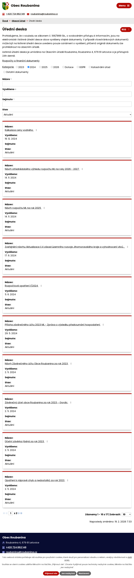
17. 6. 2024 (10, 256)
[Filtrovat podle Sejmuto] (67, 104)
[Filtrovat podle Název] (67, 84)
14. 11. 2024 (10, 178)
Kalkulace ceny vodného (21, 130)
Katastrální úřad (100, 67)
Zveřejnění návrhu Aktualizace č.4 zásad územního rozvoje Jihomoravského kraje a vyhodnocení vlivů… (67, 247)
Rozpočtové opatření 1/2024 (24, 286)
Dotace (69, 67)
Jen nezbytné (68, 573)
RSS (126, 30)
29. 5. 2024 (11, 333)
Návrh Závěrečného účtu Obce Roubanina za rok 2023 (39, 364)
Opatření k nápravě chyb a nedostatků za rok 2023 (37, 480)
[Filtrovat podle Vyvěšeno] (67, 94)
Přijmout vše (50, 573)
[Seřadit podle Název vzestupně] (11, 79)
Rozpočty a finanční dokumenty (21, 61)
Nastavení (84, 573)
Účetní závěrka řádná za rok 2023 (27, 442)
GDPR (82, 67)
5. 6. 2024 (10, 295)
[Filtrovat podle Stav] (67, 115)
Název (6, 79)
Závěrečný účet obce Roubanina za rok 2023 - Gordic (38, 403)
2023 (21, 67)
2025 (45, 67)
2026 (56, 67)
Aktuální (9, 153)
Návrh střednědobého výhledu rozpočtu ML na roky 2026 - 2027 (44, 169)
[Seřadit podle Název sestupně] (11, 80)
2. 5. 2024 (10, 372)
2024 (33, 67)
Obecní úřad (18, 21)
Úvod (5, 21)
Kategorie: (8, 67)
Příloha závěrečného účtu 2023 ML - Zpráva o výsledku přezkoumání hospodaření (55, 325)
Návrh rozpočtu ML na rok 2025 (25, 208)
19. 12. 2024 (11, 139)
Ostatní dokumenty (17, 72)
